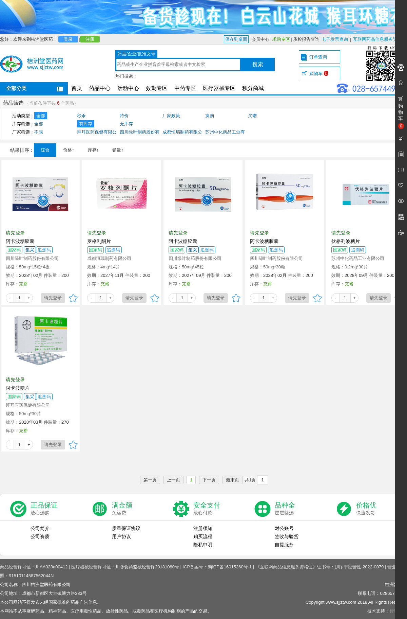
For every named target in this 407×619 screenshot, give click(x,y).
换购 (209, 115)
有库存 (85, 123)
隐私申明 (202, 544)
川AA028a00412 (51, 566)
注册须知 (202, 528)
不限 (38, 132)
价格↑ (68, 150)
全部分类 (16, 88)
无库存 (126, 123)
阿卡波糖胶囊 (20, 241)
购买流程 (202, 536)
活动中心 (128, 88)
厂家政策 (171, 115)
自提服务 (284, 544)
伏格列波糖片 (345, 241)
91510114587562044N (31, 575)
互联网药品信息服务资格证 (379, 39)
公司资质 (40, 536)
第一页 (150, 479)
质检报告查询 (306, 39)
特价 (124, 115)
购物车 (318, 73)
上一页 (173, 479)
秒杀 (81, 115)
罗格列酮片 (99, 241)
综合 (45, 150)
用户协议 (121, 536)
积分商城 (253, 88)
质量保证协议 (126, 528)
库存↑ (93, 150)
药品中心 (100, 88)
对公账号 (284, 528)
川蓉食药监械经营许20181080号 (147, 566)
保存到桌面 (236, 39)
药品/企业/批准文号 (136, 53)
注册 (89, 39)
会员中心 (260, 39)
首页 (76, 88)
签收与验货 (286, 536)
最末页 (232, 479)
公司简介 (40, 528)
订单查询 (318, 56)
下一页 (209, 479)
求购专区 (281, 39)
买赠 (252, 115)
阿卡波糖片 (18, 388)
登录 (68, 39)
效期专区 (157, 88)
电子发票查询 (335, 39)
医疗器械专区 (219, 88)
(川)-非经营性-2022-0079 (359, 566)
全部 (40, 115)
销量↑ (117, 150)
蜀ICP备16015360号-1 (230, 566)
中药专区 (185, 88)
